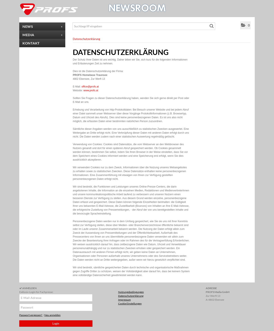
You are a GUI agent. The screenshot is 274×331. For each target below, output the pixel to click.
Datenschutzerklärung (86, 39)
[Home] (49, 9)
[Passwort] (55, 307)
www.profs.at (90, 90)
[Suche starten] (212, 26)
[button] (245, 25)
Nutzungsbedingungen (131, 292)
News (42, 26)
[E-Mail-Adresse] (55, 297)
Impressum (124, 299)
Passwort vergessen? (31, 315)
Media (42, 35)
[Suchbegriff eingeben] (144, 26)
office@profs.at (90, 86)
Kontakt (31, 43)
